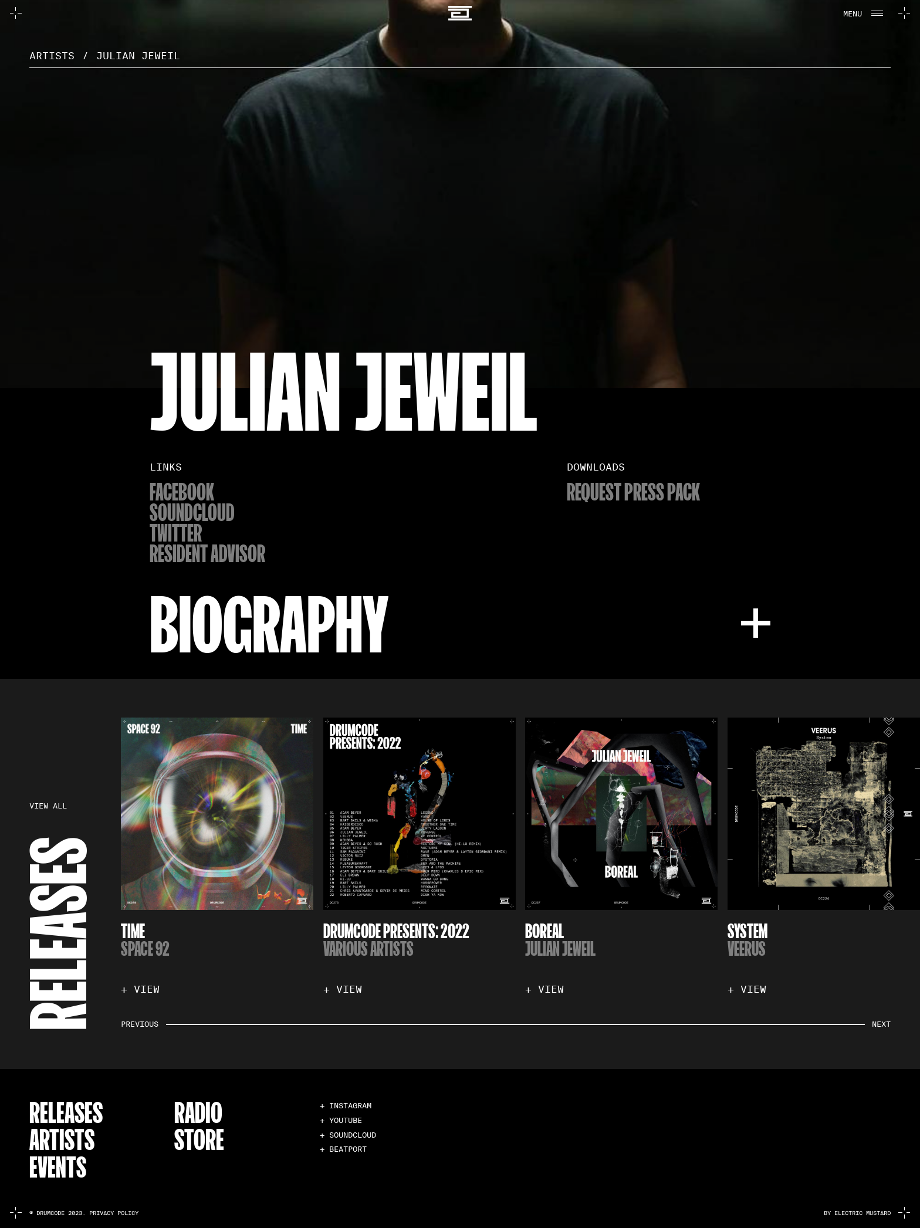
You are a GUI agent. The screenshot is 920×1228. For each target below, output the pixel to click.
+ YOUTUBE (341, 1120)
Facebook (182, 491)
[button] (862, 13)
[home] (460, 13)
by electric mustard (857, 1213)
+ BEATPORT (343, 1149)
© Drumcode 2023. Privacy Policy (83, 1213)
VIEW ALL (48, 806)
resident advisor (207, 553)
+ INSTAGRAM (345, 1105)
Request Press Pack (633, 491)
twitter (176, 532)
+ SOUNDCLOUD (348, 1135)
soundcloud (192, 512)
